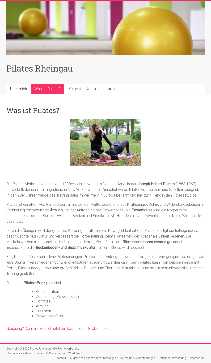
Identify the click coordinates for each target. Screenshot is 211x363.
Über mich (18, 89)
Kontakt (92, 89)
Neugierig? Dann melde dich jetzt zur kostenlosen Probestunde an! (60, 328)
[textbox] (105, 304)
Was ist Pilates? (47, 89)
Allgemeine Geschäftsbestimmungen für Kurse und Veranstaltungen (112, 358)
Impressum (197, 358)
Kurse (73, 89)
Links (110, 89)
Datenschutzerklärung (172, 358)
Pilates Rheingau (39, 68)
